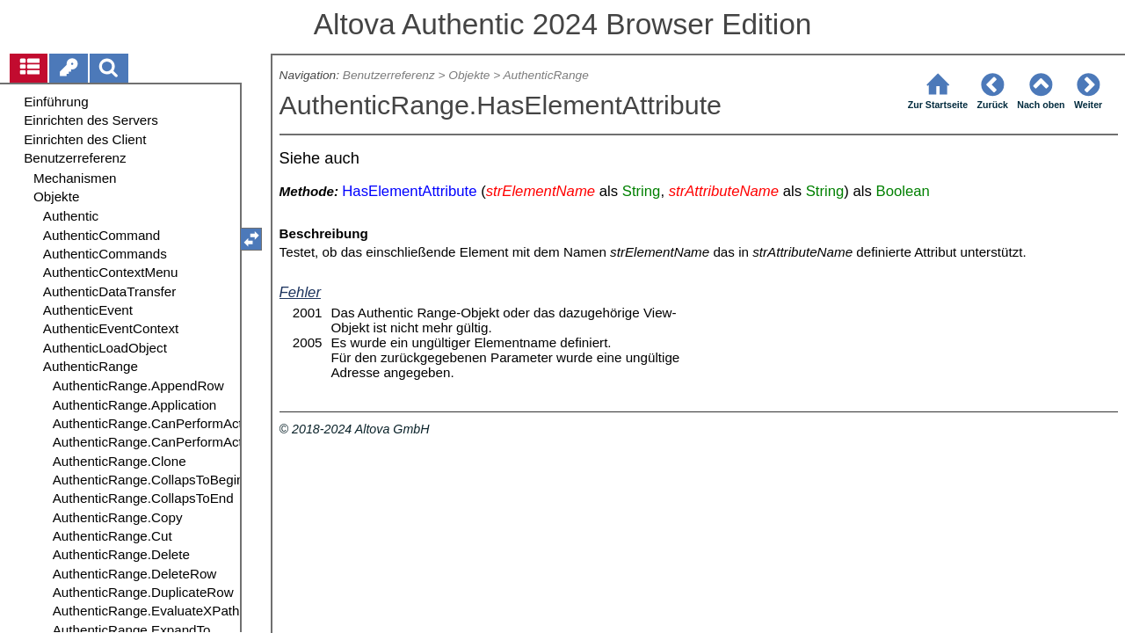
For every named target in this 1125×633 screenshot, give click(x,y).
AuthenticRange (545, 75)
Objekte (469, 75)
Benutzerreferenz (389, 75)
